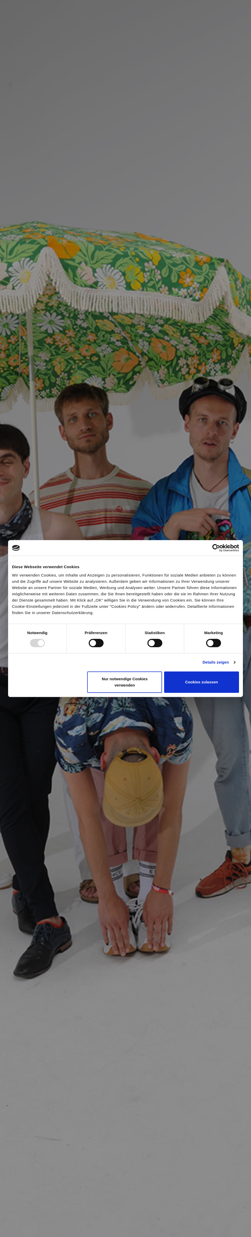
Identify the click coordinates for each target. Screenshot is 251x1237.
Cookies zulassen (201, 682)
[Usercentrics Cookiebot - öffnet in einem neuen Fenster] (216, 548)
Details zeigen (215, 662)
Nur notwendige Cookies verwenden (125, 682)
